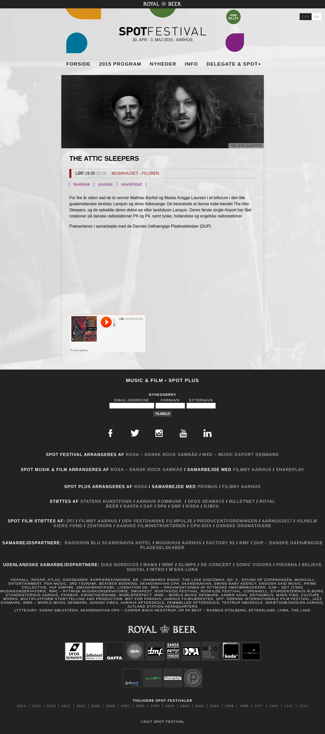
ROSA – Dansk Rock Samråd (162, 454)
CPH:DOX (201, 525)
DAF (148, 506)
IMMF (168, 564)
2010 (81, 706)
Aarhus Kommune (159, 501)
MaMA (151, 564)
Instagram (159, 433)
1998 (244, 706)
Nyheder (163, 64)
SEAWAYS (213, 501)
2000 (214, 706)
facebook (81, 184)
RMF (243, 542)
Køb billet (233, 17)
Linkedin (207, 433)
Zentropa (99, 525)
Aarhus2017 (276, 521)
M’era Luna (183, 569)
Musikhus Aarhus (179, 542)
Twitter (134, 433)
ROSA (140, 486)
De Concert (215, 564)
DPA (162, 506)
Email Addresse (131, 400)
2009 (95, 706)
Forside (78, 64)
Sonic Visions (254, 564)
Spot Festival (162, 31)
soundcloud (131, 184)
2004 (169, 706)
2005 (155, 706)
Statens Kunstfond (106, 501)
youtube (105, 184)
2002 (199, 706)
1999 (229, 706)
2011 (66, 706)
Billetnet (242, 501)
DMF (176, 506)
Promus (208, 486)
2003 (184, 706)
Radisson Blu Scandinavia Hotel (108, 542)
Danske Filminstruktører (151, 525)
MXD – (209, 454)
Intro (157, 569)
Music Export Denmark (248, 454)
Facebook (110, 433)
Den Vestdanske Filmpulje (157, 521)
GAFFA (131, 506)
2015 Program (120, 64)
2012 (51, 706)
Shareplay (290, 469)
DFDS (194, 501)
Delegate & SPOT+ (233, 64)
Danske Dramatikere (243, 525)
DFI (70, 521)
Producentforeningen (227, 521)
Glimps (187, 564)
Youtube (183, 433)
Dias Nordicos (120, 564)
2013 (36, 706)
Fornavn (170, 400)
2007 (125, 706)
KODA (192, 506)
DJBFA (211, 506)
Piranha (286, 564)
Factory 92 (220, 542)
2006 (140, 706)
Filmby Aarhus (252, 469)
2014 (21, 706)
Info (191, 64)
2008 (110, 706)
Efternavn (201, 400)
